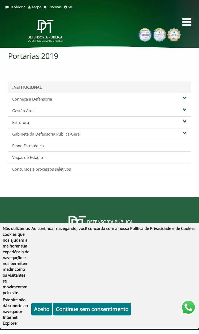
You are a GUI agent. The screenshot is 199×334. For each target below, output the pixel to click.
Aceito (41, 309)
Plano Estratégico (28, 145)
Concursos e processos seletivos (41, 169)
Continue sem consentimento (92, 309)
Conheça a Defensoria (99, 99)
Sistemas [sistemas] (53, 7)
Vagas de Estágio (27, 157)
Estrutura (99, 122)
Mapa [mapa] (34, 7)
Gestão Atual (99, 110)
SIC (68, 7)
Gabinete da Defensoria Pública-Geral (99, 134)
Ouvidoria (15, 7)
